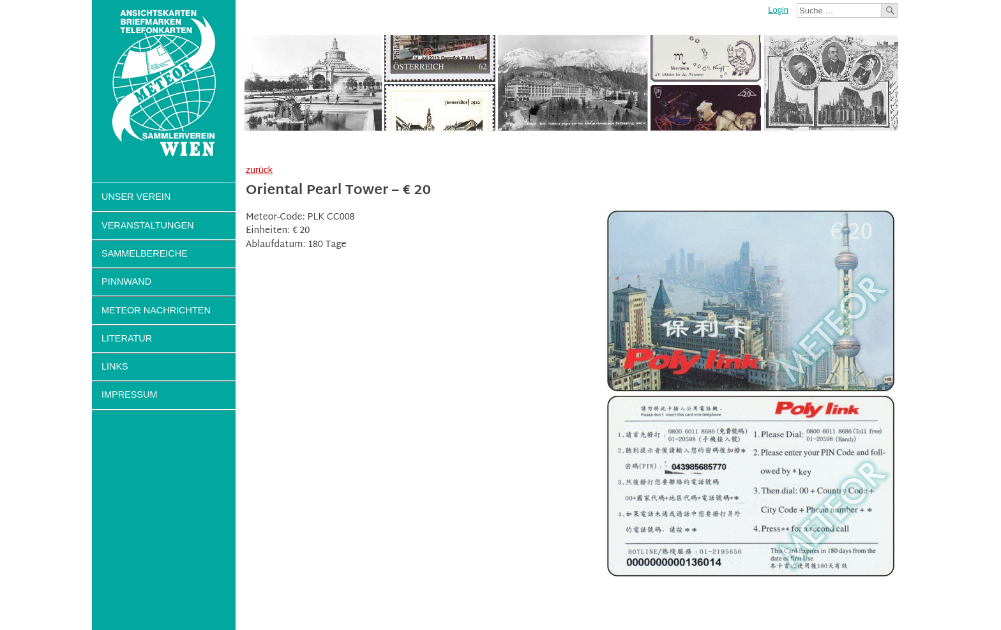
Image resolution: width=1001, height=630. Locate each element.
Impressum (129, 394)
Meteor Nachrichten (156, 310)
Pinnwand (126, 281)
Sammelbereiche (145, 253)
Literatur (127, 338)
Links (115, 366)
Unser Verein (136, 196)
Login (778, 10)
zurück (259, 170)
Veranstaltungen (148, 225)
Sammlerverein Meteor (164, 83)
